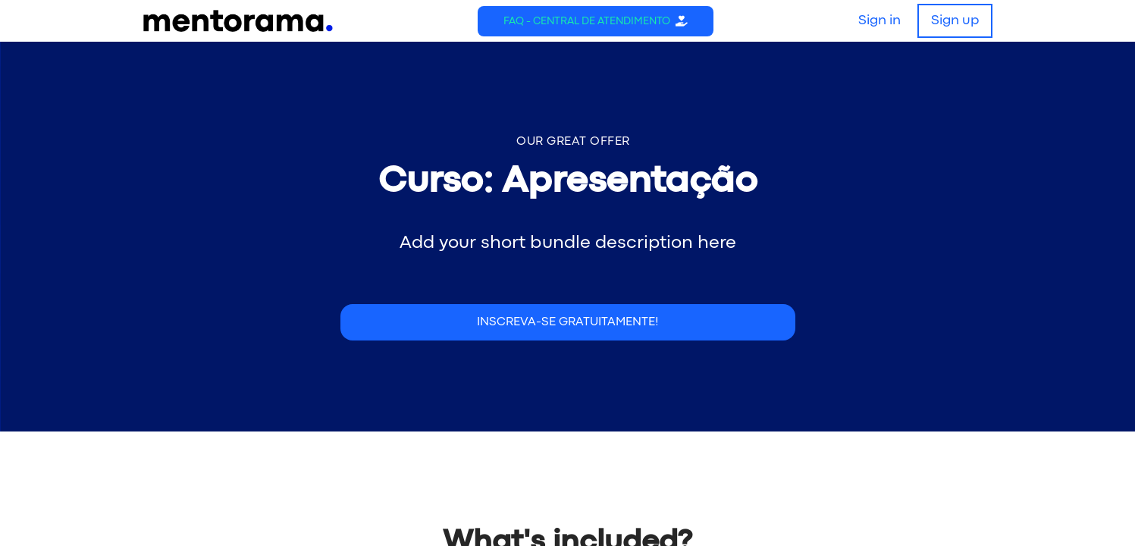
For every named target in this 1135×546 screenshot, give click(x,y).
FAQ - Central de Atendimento (586, 21)
